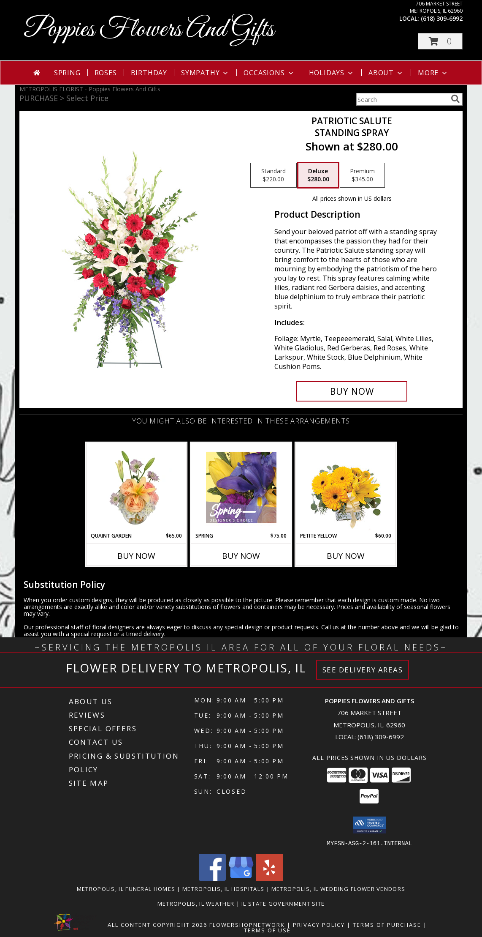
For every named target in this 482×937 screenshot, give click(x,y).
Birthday (149, 72)
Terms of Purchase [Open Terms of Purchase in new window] (387, 924)
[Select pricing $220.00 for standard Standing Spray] (273, 175)
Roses (106, 72)
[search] (455, 99)
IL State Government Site (283, 903)
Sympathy (205, 72)
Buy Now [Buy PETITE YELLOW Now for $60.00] (346, 555)
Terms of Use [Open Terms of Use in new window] (267, 930)
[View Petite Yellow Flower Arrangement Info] (346, 487)
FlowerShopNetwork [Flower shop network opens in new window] (247, 924)
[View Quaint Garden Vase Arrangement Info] (136, 487)
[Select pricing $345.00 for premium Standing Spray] (362, 175)
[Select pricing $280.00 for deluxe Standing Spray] (318, 175)
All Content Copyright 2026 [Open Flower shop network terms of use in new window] (157, 924)
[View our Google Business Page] (241, 878)
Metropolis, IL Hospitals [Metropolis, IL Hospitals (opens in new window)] (223, 888)
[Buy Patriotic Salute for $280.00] (351, 391)
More (433, 72)
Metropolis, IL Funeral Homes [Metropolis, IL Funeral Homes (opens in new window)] (126, 888)
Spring (67, 72)
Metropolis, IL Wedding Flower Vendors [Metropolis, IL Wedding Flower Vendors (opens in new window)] (338, 888)
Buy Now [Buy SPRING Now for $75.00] (241, 555)
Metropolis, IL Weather (196, 903)
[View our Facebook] (212, 878)
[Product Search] (402, 99)
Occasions (269, 72)
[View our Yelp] (269, 878)
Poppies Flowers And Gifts (149, 30)
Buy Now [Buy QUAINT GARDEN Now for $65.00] (136, 555)
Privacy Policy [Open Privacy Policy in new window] (319, 924)
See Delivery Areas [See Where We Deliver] (362, 670)
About (386, 72)
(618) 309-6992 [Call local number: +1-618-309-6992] (442, 18)
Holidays (332, 72)
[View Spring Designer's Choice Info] (241, 487)
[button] (440, 41)
